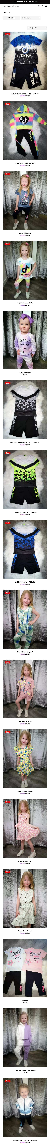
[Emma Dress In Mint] (25, 898)
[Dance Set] (25, 968)
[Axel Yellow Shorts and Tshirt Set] (25, 479)
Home (4, 12)
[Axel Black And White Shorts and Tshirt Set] (25, 409)
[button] (46, 6)
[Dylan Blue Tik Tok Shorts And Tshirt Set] (25, 61)
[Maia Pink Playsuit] (25, 689)
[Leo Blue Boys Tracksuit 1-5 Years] (25, 1107)
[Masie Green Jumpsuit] (25, 619)
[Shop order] (31, 18)
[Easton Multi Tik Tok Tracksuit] (25, 130)
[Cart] (42, 6)
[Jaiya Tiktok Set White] (25, 270)
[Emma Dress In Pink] (25, 828)
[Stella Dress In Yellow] (25, 758)
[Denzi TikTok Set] (25, 200)
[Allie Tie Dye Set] (25, 340)
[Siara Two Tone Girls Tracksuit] (25, 1037)
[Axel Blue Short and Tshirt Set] (25, 549)
